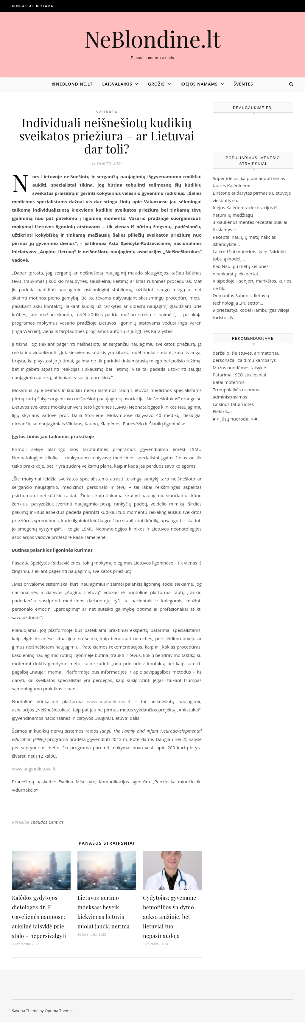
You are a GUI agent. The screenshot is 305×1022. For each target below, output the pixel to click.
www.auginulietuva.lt (108, 701)
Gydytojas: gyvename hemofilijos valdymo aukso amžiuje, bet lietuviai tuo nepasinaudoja (169, 916)
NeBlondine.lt (153, 38)
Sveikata (107, 111)
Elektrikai (222, 411)
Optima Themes (59, 1010)
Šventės (243, 84)
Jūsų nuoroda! (235, 419)
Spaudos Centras (47, 822)
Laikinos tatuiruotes (233, 404)
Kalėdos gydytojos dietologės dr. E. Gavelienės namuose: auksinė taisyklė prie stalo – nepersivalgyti (39, 916)
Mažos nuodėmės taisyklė (239, 367)
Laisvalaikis (117, 84)
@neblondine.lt (72, 84)
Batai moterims (229, 382)
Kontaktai (22, 6)
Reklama (44, 6)
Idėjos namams (199, 84)
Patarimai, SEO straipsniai (239, 375)
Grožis (156, 84)
